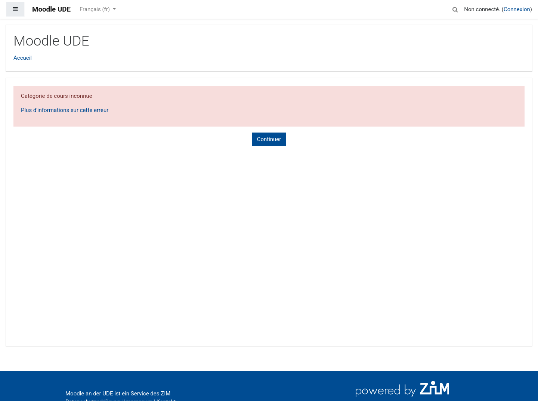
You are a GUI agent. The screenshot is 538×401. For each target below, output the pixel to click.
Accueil (22, 58)
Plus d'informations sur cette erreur (64, 110)
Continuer (269, 139)
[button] (455, 8)
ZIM (165, 393)
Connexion (517, 9)
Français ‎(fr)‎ (95, 9)
